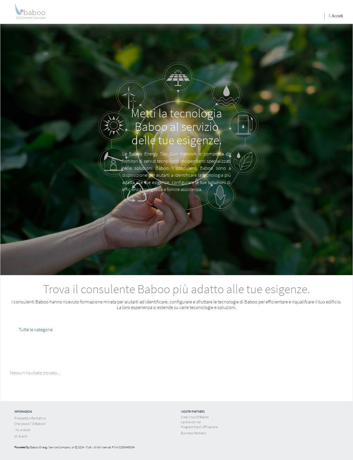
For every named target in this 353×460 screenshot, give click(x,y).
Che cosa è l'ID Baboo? (30, 423)
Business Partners (193, 433)
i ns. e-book (22, 430)
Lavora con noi (191, 422)
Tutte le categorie (36, 329)
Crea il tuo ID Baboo (195, 417)
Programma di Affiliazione (199, 427)
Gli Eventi (20, 436)
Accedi (336, 16)
